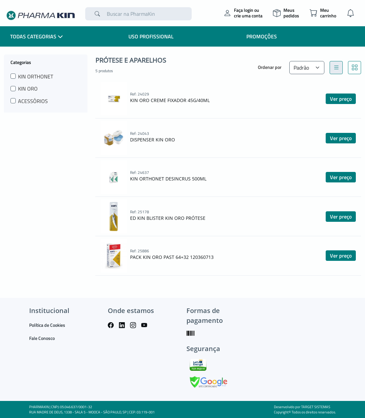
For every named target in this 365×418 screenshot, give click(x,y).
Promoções (261, 36)
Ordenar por (269, 67)
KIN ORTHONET (35, 76)
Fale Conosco (42, 338)
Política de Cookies (47, 325)
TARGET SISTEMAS (315, 406)
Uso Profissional (151, 36)
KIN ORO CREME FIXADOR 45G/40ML (170, 100)
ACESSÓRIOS (33, 101)
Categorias (20, 62)
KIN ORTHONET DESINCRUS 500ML (168, 179)
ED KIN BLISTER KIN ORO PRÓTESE (167, 218)
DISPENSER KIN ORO (152, 139)
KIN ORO (28, 89)
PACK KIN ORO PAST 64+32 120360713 (172, 257)
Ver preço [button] (341, 99)
